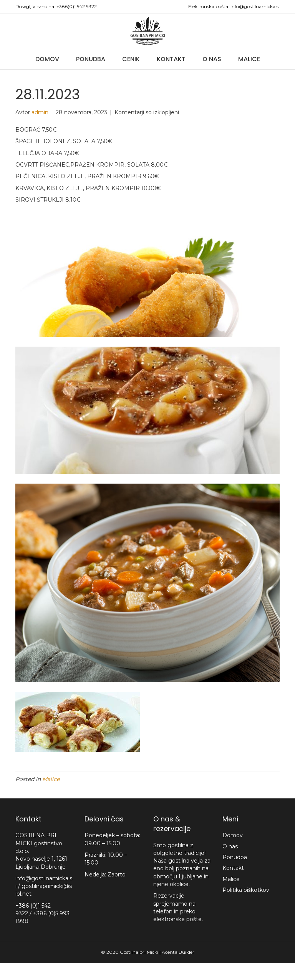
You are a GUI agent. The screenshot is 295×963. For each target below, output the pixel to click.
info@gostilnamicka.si (255, 6)
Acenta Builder (178, 952)
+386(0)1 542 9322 (76, 6)
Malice (249, 59)
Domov (47, 59)
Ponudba (90, 59)
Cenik (131, 59)
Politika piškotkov (245, 889)
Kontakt (171, 59)
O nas (211, 59)
